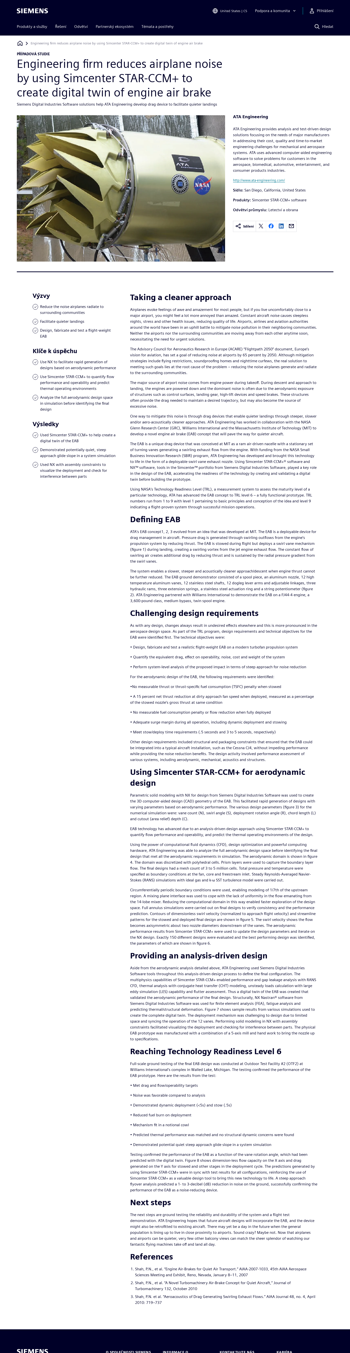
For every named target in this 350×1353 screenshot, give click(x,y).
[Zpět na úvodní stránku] (20, 43)
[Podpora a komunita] (276, 11)
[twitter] (261, 226)
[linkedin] (281, 226)
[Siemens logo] (32, 10)
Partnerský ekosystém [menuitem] (115, 26)
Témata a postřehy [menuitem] (157, 26)
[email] (291, 226)
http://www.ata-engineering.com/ (259, 180)
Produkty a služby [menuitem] (32, 26)
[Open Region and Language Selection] (229, 11)
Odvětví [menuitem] (81, 26)
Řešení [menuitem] (60, 26)
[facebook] (271, 226)
